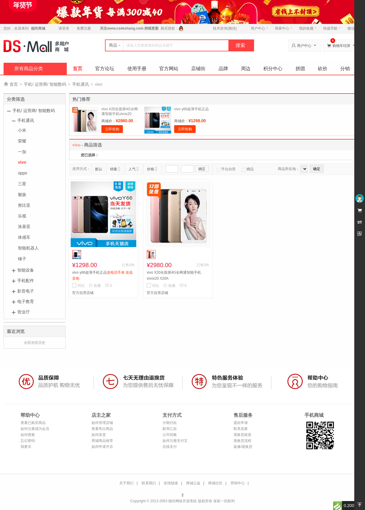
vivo (22, 162)
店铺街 (198, 68)
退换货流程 (242, 441)
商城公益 (193, 483)
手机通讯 (80, 84)
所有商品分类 (28, 68)
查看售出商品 (102, 429)
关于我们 (126, 483)
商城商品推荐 (102, 441)
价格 (150, 169)
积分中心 (272, 68)
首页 (77, 68)
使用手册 (136, 68)
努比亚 (24, 205)
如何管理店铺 (102, 423)
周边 (245, 68)
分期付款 (170, 423)
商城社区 (215, 483)
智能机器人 (28, 248)
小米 (22, 130)
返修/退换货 (242, 447)
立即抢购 (112, 129)
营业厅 (23, 312)
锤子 (22, 258)
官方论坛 (104, 68)
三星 (22, 183)
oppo (22, 173)
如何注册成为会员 (35, 429)
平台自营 (226, 169)
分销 (345, 68)
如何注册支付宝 (175, 441)
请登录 (63, 28)
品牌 (223, 68)
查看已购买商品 (33, 423)
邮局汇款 (170, 429)
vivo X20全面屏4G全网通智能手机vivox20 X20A (119, 114)
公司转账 (170, 435)
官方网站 (168, 68)
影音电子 (25, 291)
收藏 (95, 286)
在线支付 (170, 447)
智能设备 (25, 270)
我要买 (26, 447)
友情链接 (171, 483)
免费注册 (84, 28)
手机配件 (25, 280)
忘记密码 (28, 441)
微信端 (352, 28)
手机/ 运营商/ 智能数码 (45, 84)
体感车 (24, 237)
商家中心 (284, 28)
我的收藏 (308, 28)
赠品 (248, 169)
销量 (113, 169)
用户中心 (259, 28)
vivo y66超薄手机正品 (191, 109)
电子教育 (25, 301)
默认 (98, 169)
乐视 (22, 216)
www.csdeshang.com (125, 28)
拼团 (300, 68)
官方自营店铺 (83, 293)
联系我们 (149, 483)
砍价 (322, 68)
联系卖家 (240, 429)
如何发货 (99, 435)
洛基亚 (24, 226)
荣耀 (22, 141)
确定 (201, 169)
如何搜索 (28, 435)
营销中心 (238, 483)
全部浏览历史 (34, 343)
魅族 (22, 194)
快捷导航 (332, 28)
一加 (22, 151)
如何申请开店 (102, 447)
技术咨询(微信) (225, 28)
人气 (132, 169)
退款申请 (240, 423)
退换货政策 (242, 435)
